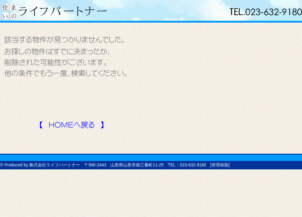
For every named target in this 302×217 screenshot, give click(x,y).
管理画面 (219, 164)
